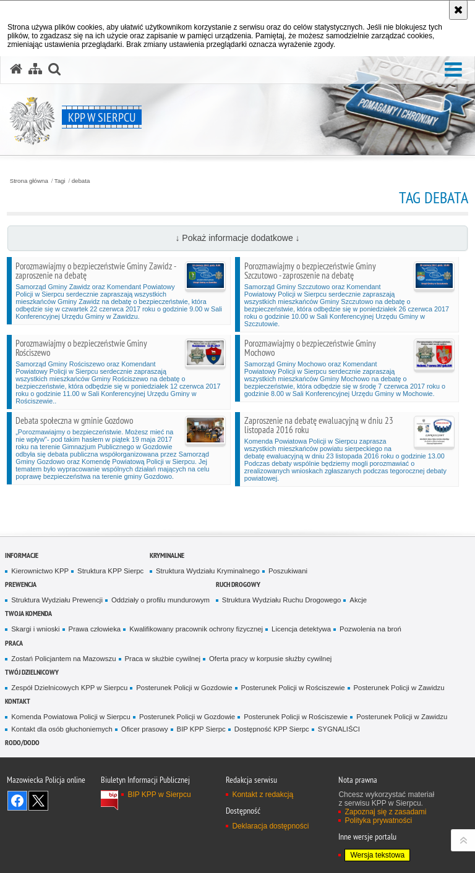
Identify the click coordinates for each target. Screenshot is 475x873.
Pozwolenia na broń (370, 629)
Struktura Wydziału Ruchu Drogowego (281, 600)
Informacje (21, 555)
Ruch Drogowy (238, 584)
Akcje (358, 600)
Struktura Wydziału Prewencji (57, 600)
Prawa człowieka (95, 629)
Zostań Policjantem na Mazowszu (63, 658)
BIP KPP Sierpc (201, 729)
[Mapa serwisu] (35, 69)
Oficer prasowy (144, 729)
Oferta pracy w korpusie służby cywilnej (270, 658)
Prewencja (20, 584)
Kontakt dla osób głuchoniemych (62, 729)
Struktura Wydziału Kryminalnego (208, 571)
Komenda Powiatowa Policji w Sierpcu (71, 716)
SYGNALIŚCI (339, 729)
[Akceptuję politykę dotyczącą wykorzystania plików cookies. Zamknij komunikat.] (458, 10)
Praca (14, 642)
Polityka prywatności (378, 820)
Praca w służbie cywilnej (162, 658)
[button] (453, 70)
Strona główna (29, 181)
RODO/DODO (22, 742)
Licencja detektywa (301, 629)
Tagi (60, 181)
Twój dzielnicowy (32, 672)
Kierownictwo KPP (40, 571)
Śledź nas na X (38, 801)
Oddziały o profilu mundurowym (160, 600)
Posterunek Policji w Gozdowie (184, 687)
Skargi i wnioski (35, 629)
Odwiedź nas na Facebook (17, 801)
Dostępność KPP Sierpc (271, 729)
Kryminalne (167, 555)
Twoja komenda (28, 613)
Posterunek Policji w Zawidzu (399, 687)
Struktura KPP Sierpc (110, 571)
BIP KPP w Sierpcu (158, 794)
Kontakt (17, 701)
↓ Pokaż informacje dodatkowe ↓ (237, 238)
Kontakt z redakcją (262, 794)
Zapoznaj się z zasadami (385, 812)
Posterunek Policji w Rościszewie (293, 687)
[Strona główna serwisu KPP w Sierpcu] (16, 69)
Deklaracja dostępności (270, 826)
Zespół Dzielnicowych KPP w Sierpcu (69, 687)
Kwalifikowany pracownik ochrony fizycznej (196, 629)
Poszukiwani (287, 571)
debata (81, 181)
